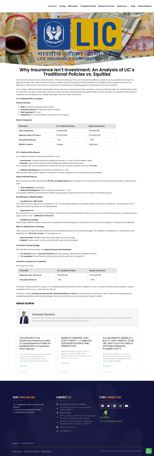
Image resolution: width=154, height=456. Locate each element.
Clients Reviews (145, 6)
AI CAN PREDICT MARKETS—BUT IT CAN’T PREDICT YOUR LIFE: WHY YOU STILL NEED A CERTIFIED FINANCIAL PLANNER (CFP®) (118, 343)
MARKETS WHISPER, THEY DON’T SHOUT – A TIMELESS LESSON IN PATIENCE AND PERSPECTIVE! (76, 342)
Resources (123, 6)
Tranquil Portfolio (88, 6)
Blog (133, 6)
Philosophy (73, 6)
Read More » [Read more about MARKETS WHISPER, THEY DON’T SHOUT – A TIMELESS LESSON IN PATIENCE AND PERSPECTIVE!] (65, 363)
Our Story (52, 6)
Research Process (106, 6)
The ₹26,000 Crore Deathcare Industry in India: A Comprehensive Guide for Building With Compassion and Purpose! (35, 343)
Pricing (62, 6)
